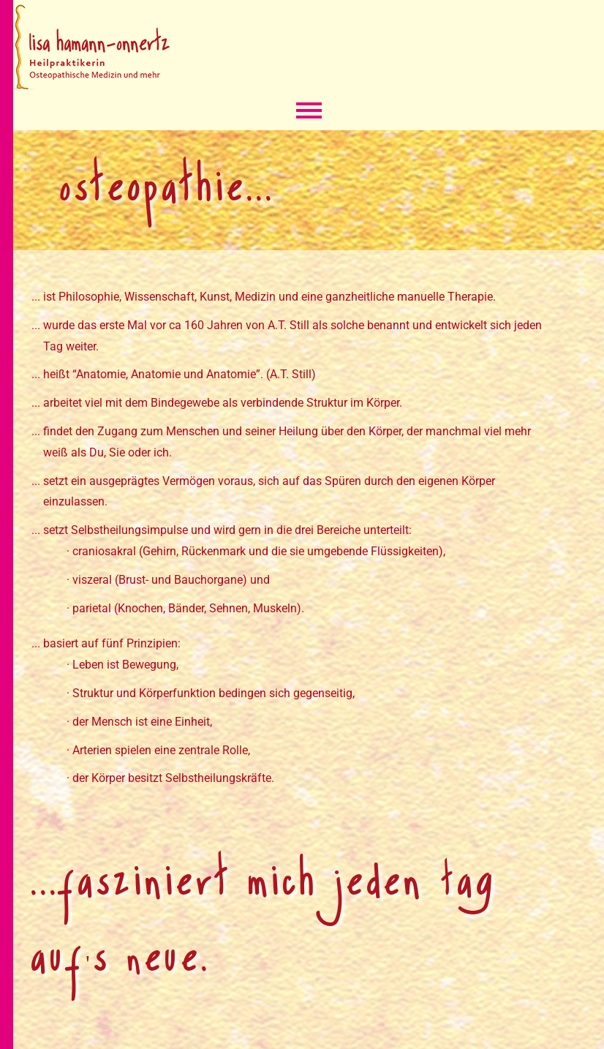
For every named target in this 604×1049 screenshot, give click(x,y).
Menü (309, 112)
